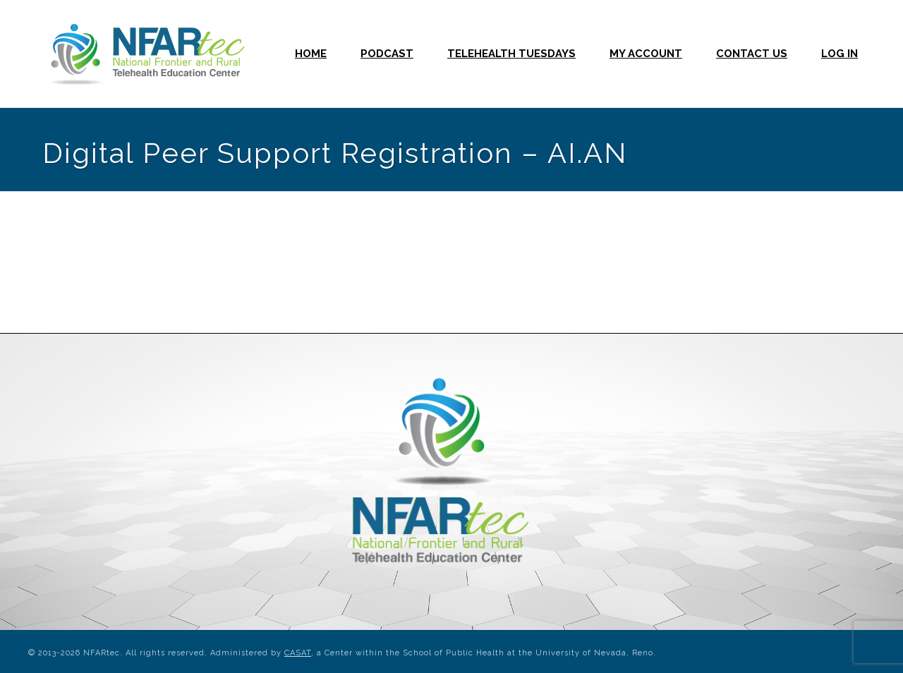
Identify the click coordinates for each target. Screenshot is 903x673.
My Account (646, 53)
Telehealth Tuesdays (511, 53)
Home (311, 53)
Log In (839, 53)
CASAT (297, 652)
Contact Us (751, 53)
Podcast (386, 53)
